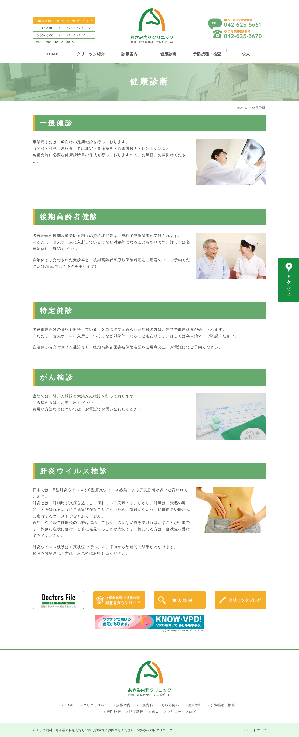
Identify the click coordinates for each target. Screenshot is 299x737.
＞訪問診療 (134, 711)
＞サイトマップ (254, 730)
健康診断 (168, 54)
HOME (52, 54)
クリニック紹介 (91, 54)
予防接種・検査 (207, 54)
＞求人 (153, 711)
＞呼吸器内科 (168, 705)
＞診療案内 (122, 705)
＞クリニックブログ (180, 711)
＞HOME (67, 705)
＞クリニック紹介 (94, 705)
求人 (246, 54)
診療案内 (129, 54)
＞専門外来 (112, 711)
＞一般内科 (144, 705)
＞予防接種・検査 (221, 705)
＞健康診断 (193, 705)
